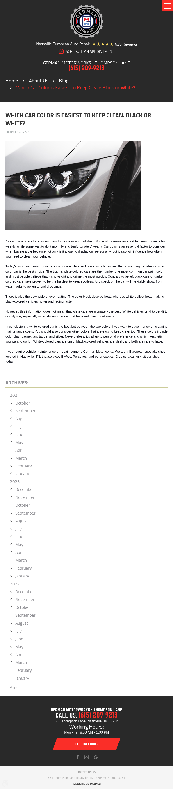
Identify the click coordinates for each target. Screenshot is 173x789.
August (21, 418)
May (19, 442)
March (21, 458)
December (24, 489)
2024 (15, 395)
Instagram (86, 757)
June (19, 434)
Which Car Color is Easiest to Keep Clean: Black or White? (75, 87)
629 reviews (126, 44)
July (18, 426)
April (19, 450)
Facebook (77, 757)
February (23, 466)
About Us (38, 80)
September (25, 410)
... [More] (11, 687)
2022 (15, 584)
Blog (63, 80)
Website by (86, 784)
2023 (15, 481)
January (22, 473)
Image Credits (86, 771)
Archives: (17, 382)
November (24, 497)
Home (11, 80)
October (22, 403)
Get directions (86, 744)
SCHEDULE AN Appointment (90, 51)
